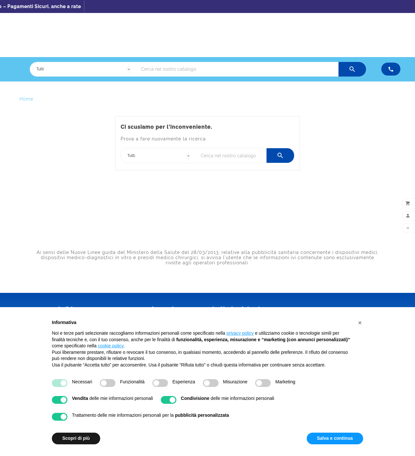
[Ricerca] (238, 69)
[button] (360, 323)
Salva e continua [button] (335, 438)
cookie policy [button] (111, 345)
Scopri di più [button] (76, 438)
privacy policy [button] (240, 333)
